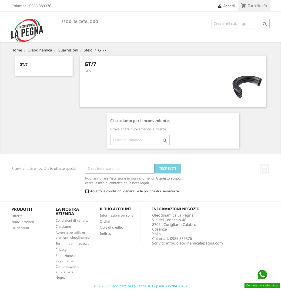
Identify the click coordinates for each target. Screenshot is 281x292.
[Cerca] (240, 23)
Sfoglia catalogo (79, 21)
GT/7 (24, 64)
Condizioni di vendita (72, 220)
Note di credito (111, 227)
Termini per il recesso (72, 243)
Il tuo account (115, 208)
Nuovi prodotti (22, 222)
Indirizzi (106, 233)
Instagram (264, 168)
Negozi (61, 277)
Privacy (61, 249)
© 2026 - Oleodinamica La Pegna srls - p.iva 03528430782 (141, 286)
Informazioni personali (117, 215)
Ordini (105, 221)
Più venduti (20, 228)
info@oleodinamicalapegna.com (194, 243)
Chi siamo (63, 226)
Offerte (17, 216)
